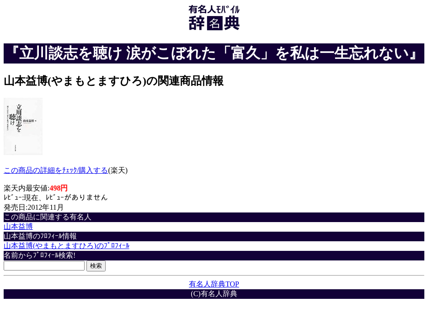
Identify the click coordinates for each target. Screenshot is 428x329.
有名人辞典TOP (214, 284)
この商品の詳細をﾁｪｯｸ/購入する (56, 170)
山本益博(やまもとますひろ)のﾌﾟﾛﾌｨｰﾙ (66, 245)
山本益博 (18, 226)
